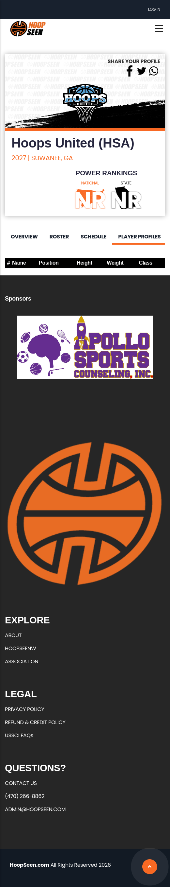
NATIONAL (90, 183)
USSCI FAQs (19, 735)
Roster (59, 236)
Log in (154, 9)
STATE (126, 183)
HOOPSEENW (20, 648)
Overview (24, 236)
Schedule (93, 236)
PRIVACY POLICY (24, 709)
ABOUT (13, 635)
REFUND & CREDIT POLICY (35, 722)
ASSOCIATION (21, 661)
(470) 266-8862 (24, 796)
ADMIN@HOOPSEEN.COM (35, 809)
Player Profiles (139, 236)
